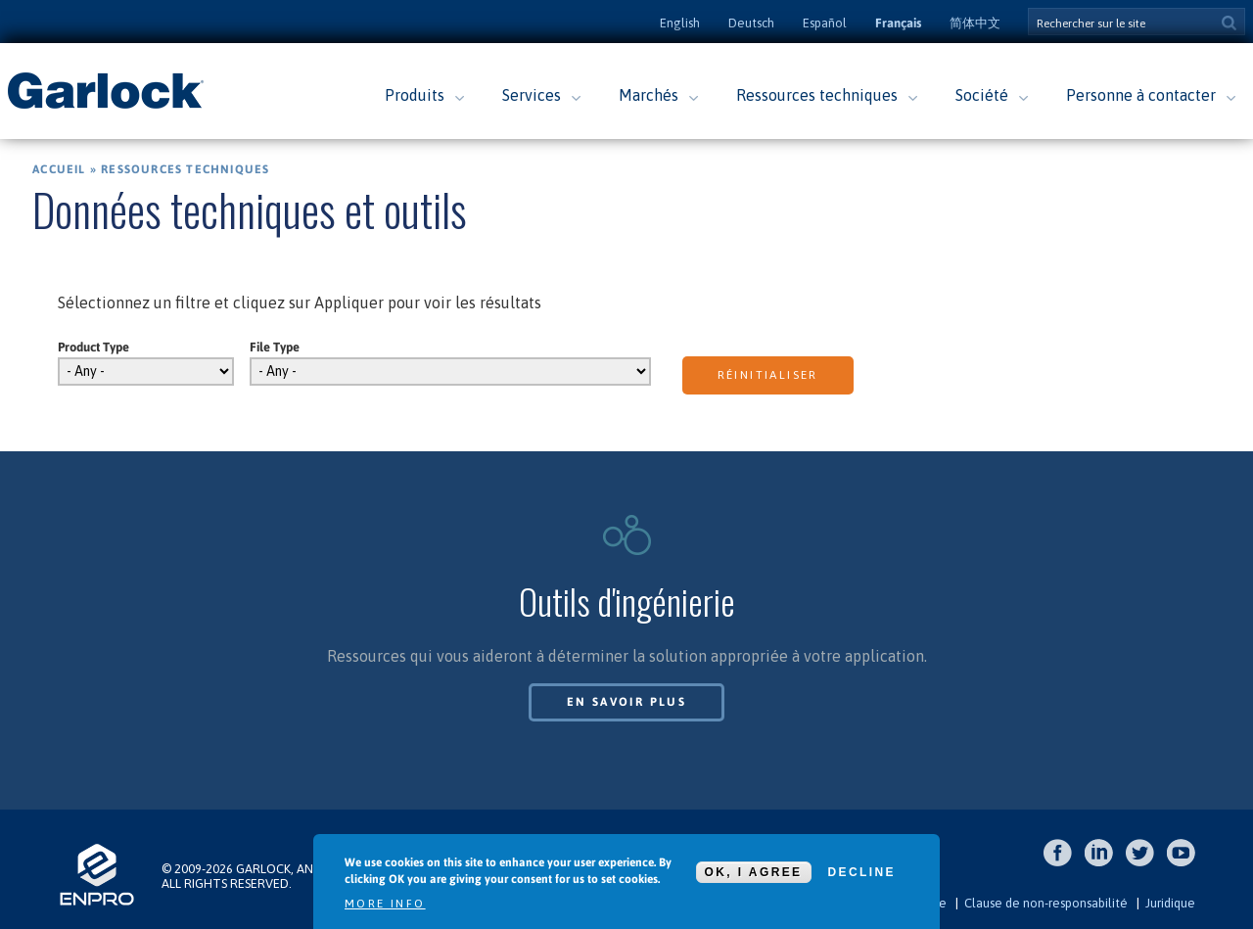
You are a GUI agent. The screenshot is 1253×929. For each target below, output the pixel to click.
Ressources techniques (817, 95)
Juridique (1170, 903)
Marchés (648, 95)
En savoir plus (627, 702)
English (680, 23)
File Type (275, 347)
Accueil (58, 169)
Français (898, 23)
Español (825, 23)
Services (531, 95)
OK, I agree (754, 872)
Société (981, 95)
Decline (862, 872)
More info (385, 903)
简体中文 (975, 23)
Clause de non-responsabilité (1046, 903)
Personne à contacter (1141, 95)
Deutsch (751, 23)
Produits (414, 95)
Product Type (93, 347)
